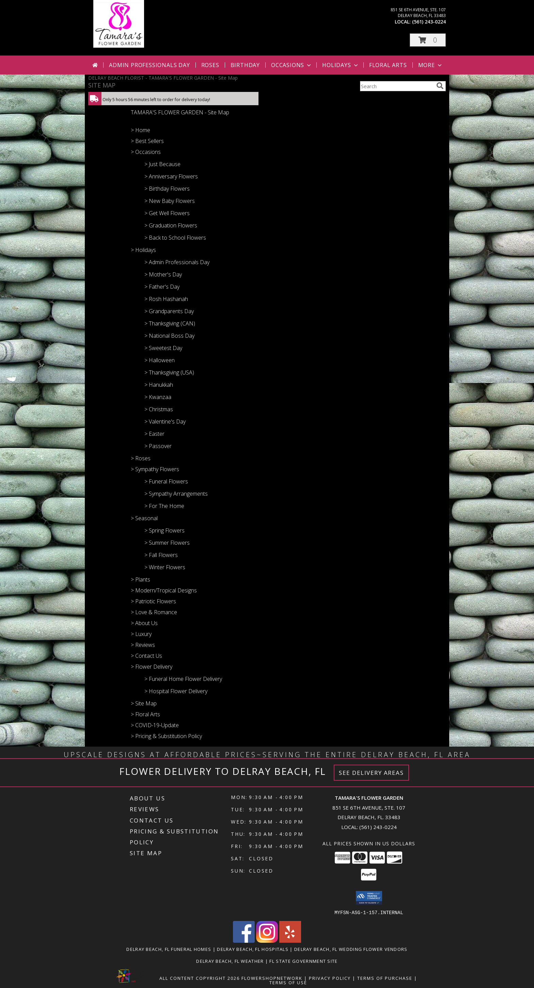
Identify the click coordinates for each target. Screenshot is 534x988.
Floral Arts (388, 65)
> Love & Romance (154, 612)
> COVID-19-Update (155, 725)
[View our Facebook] (244, 940)
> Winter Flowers (164, 567)
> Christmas (158, 409)
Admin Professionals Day (149, 65)
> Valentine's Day (165, 421)
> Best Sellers (147, 141)
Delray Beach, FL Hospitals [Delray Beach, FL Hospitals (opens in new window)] (252, 949)
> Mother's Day (163, 274)
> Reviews (143, 645)
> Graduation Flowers (170, 225)
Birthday (245, 65)
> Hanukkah (158, 384)
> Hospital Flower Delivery (175, 691)
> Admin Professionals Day (176, 262)
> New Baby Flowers (169, 201)
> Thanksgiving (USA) (169, 372)
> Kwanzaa (157, 397)
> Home (140, 130)
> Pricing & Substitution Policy (166, 736)
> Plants (140, 579)
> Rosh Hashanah (166, 299)
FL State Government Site (303, 961)
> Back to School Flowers (175, 237)
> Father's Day (161, 286)
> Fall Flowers (161, 555)
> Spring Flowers (164, 530)
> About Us (144, 623)
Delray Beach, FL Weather (230, 961)
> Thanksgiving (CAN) (169, 323)
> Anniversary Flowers (171, 176)
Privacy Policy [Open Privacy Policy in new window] (330, 978)
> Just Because (162, 164)
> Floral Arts (145, 714)
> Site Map (144, 703)
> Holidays (143, 250)
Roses (210, 65)
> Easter (154, 433)
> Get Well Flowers (167, 213)
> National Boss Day (169, 335)
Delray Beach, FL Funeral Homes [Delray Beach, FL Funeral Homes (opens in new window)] (168, 949)
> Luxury (141, 634)
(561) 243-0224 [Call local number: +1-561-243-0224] (429, 21)
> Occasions (146, 152)
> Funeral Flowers (166, 481)
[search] (440, 86)
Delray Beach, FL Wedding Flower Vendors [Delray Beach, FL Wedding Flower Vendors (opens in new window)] (351, 949)
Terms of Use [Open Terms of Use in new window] (288, 982)
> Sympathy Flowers (155, 469)
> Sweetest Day (163, 348)
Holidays (340, 65)
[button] (428, 40)
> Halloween (159, 360)
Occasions (291, 65)
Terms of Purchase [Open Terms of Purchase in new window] (384, 978)
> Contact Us (146, 655)
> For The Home (164, 506)
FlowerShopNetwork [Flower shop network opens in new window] (271, 978)
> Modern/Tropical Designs (164, 590)
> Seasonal (144, 518)
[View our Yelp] (290, 940)
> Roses (141, 458)
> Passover (158, 446)
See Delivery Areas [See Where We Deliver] (371, 773)
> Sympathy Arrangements (176, 493)
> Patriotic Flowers (153, 601)
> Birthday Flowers (167, 188)
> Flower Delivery (151, 666)
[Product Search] (396, 86)
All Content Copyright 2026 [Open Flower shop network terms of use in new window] (199, 978)
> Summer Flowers (167, 542)
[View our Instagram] (267, 940)
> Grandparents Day (169, 311)
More (430, 65)
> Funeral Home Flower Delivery (183, 679)
